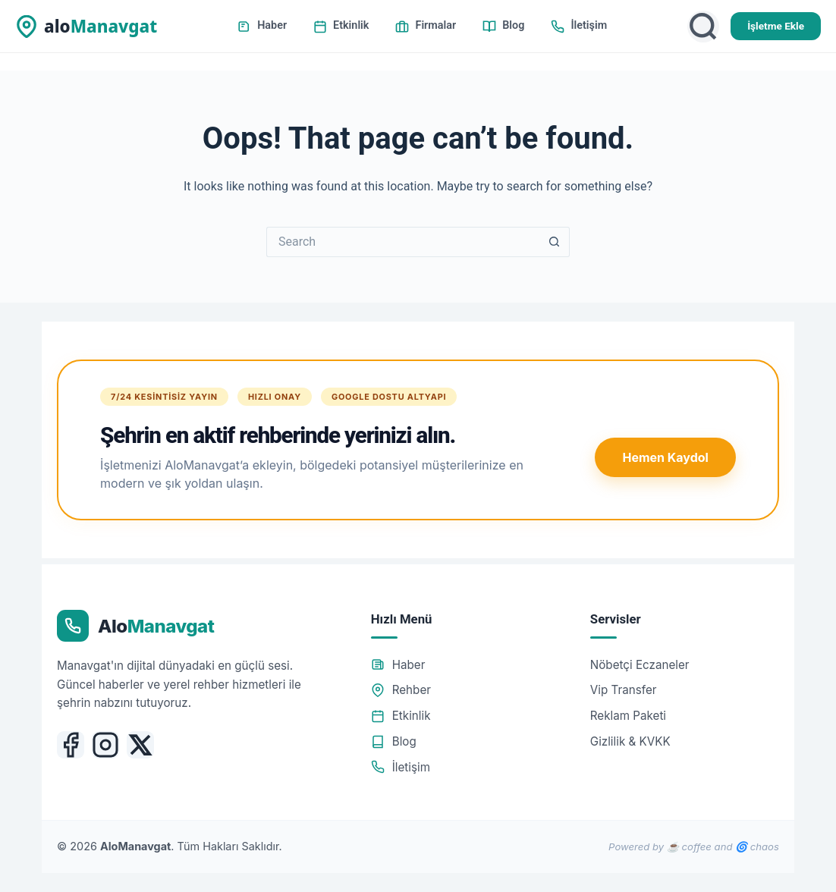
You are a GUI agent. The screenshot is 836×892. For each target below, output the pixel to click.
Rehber (401, 690)
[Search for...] (402, 242)
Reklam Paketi (628, 715)
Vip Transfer (623, 690)
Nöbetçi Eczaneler (640, 665)
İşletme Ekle (775, 26)
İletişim (579, 26)
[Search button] (554, 242)
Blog (503, 26)
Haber (262, 26)
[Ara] (703, 26)
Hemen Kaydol (665, 457)
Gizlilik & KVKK (630, 741)
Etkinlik (341, 26)
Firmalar (425, 26)
